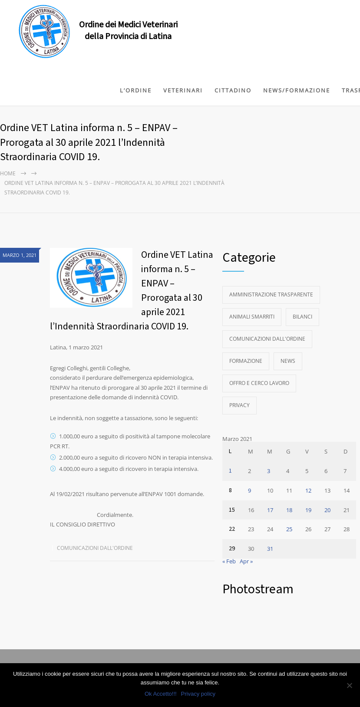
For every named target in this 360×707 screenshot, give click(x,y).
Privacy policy (198, 694)
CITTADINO (233, 90)
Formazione (245, 361)
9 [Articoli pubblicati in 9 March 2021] (249, 490)
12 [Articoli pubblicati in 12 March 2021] (308, 490)
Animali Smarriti (251, 316)
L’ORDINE (136, 90)
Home (8, 173)
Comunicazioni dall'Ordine (95, 548)
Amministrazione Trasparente (271, 294)
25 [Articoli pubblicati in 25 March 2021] (289, 529)
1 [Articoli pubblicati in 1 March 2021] (230, 471)
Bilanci (302, 316)
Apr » (246, 561)
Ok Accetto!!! (161, 694)
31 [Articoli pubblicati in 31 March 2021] (270, 548)
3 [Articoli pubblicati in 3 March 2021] (268, 471)
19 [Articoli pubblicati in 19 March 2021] (308, 510)
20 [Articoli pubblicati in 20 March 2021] (327, 510)
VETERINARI (183, 90)
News (288, 361)
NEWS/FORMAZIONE (296, 90)
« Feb (229, 561)
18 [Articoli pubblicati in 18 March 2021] (289, 510)
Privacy (239, 405)
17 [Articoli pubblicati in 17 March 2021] (270, 510)
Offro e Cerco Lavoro (259, 383)
